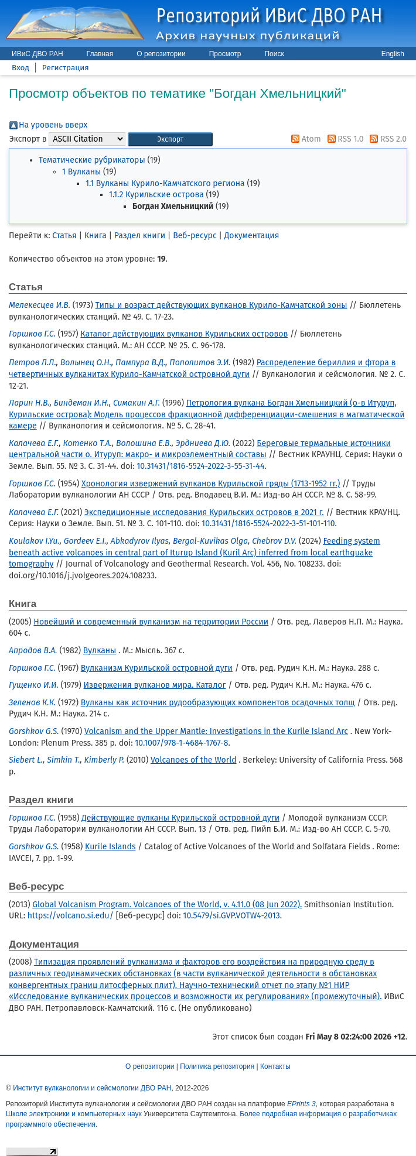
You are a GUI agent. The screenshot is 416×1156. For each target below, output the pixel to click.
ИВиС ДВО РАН (37, 54)
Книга (95, 236)
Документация (251, 236)
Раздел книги (139, 236)
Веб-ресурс (194, 236)
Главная (100, 54)
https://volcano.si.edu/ (71, 916)
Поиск (274, 54)
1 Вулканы (81, 172)
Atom (304, 139)
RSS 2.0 (386, 139)
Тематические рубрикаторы (92, 160)
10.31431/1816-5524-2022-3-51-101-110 (268, 524)
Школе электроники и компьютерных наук (74, 1114)
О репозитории (161, 54)
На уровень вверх (53, 125)
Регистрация (65, 68)
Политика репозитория (217, 1066)
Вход (20, 68)
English (392, 54)
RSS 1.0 (343, 139)
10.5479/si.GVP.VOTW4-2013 (231, 916)
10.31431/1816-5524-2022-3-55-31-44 (200, 466)
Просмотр (225, 54)
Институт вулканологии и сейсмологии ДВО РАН (92, 1088)
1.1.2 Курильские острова (156, 195)
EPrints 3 (301, 1104)
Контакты (275, 1066)
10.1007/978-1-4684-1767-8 (181, 743)
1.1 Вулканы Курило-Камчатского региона (165, 183)
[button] (170, 139)
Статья (64, 236)
